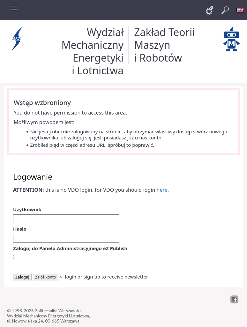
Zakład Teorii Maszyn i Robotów (164, 44)
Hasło (19, 229)
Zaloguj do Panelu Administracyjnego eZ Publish (70, 248)
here (162, 189)
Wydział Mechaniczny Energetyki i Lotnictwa (92, 51)
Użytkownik (27, 209)
